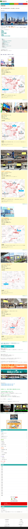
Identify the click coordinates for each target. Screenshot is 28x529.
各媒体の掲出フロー (21, 524)
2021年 (2, 474)
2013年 (2, 487)
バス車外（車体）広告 (4, 459)
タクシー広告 (25, 4)
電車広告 (12, 4)
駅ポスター (2, 434)
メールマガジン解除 (7, 524)
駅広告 (7, 4)
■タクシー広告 (3, 461)
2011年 (2, 490)
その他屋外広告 (3, 454)
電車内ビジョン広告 (3, 446)
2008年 (2, 495)
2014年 (2, 485)
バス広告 (20, 4)
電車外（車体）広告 (3, 444)
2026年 (2, 466)
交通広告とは (2, 508)
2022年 (2, 472)
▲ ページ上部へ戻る (3, 351)
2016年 (2, 482)
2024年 (2, 469)
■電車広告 (2, 439)
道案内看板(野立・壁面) (4, 449)
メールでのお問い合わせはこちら (7, 504)
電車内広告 (2, 441)
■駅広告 (2, 431)
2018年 (2, 479)
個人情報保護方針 (7, 519)
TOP (3, 4)
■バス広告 (2, 456)
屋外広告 (16, 4)
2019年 (2, 477)
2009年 (2, 493)
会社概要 (21, 519)
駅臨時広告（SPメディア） (4, 436)
